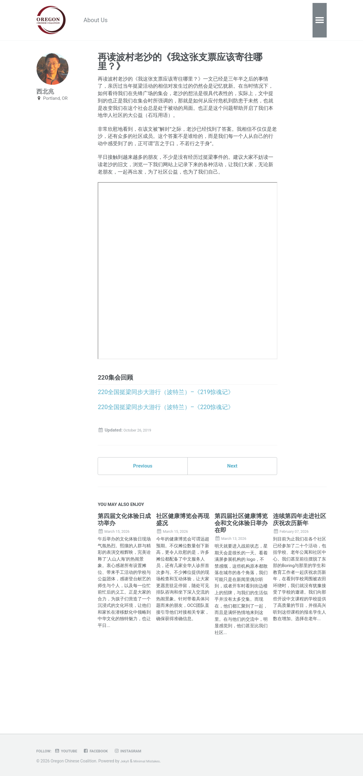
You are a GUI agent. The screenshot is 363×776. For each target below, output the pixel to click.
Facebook (104, 751)
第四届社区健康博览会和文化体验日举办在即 (241, 585)
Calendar (176, 20)
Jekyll (125, 761)
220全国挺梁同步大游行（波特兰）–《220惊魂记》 (166, 464)
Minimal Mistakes (151, 761)
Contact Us (244, 20)
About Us (101, 20)
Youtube (71, 751)
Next (232, 526)
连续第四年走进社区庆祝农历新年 (299, 582)
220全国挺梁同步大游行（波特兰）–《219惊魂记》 (166, 447)
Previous (142, 526)
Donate (209, 20)
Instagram (141, 751)
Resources (139, 20)
